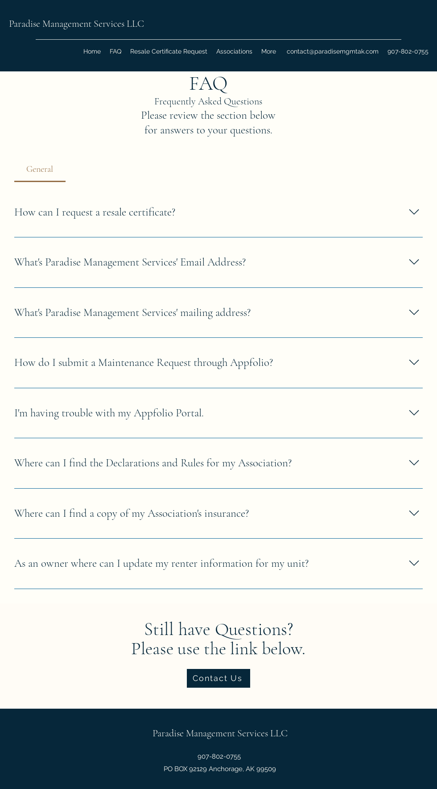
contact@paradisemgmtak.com (333, 51)
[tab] (40, 169)
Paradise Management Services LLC (76, 23)
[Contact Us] (218, 678)
